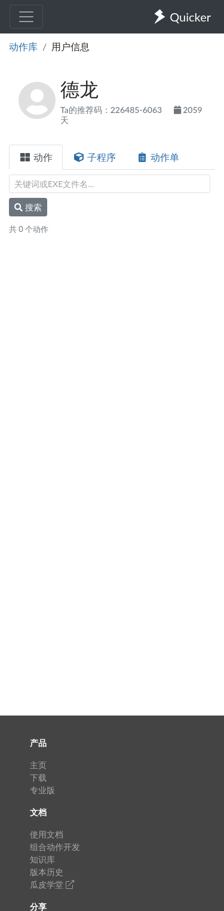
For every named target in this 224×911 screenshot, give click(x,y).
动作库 (23, 46)
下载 (38, 777)
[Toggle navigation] (26, 17)
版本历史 (46, 872)
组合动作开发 (55, 847)
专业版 (42, 790)
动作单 (157, 157)
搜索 (28, 207)
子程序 (94, 157)
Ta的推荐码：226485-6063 (112, 110)
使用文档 (46, 834)
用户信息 (70, 46)
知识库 (42, 859)
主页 (38, 765)
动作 (36, 157)
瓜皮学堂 (52, 884)
